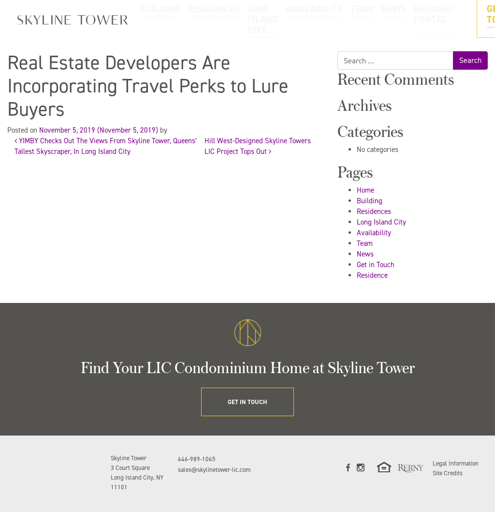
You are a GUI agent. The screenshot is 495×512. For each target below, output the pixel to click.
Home (365, 190)
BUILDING (158, 19)
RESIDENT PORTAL (383, 19)
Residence (372, 275)
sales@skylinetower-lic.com (214, 470)
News (365, 254)
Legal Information (456, 463)
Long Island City (381, 222)
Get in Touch (375, 265)
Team (365, 243)
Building (369, 201)
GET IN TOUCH (455, 19)
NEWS (344, 19)
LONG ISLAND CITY (242, 19)
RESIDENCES (195, 19)
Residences (374, 211)
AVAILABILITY (290, 19)
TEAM (322, 19)
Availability (374, 233)
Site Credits (448, 473)
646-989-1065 (197, 459)
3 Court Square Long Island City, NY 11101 (137, 477)
